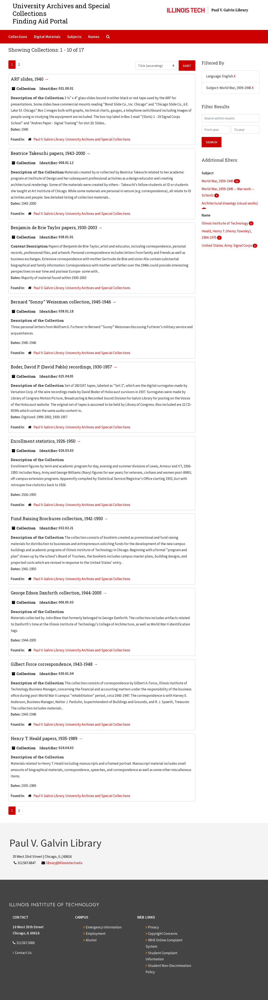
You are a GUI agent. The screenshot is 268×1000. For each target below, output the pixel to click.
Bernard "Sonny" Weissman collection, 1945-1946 (61, 301)
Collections (17, 36)
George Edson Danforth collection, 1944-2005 (57, 592)
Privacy (153, 927)
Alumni (91, 940)
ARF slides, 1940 (27, 79)
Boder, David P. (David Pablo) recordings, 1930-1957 (62, 366)
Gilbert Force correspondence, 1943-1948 (52, 664)
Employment (96, 933)
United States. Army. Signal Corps (227, 245)
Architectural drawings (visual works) (230, 203)
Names (93, 36)
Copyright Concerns (162, 933)
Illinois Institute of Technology (225, 223)
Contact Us (23, 952)
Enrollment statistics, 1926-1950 (43, 441)
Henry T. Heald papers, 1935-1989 (44, 738)
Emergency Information (104, 927)
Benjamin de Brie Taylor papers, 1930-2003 (54, 227)
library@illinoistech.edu (64, 863)
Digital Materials (47, 36)
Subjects (74, 36)
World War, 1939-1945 (218, 181)
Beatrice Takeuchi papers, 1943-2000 (48, 153)
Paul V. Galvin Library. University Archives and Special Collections (82, 139)
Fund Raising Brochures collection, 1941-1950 (57, 518)
